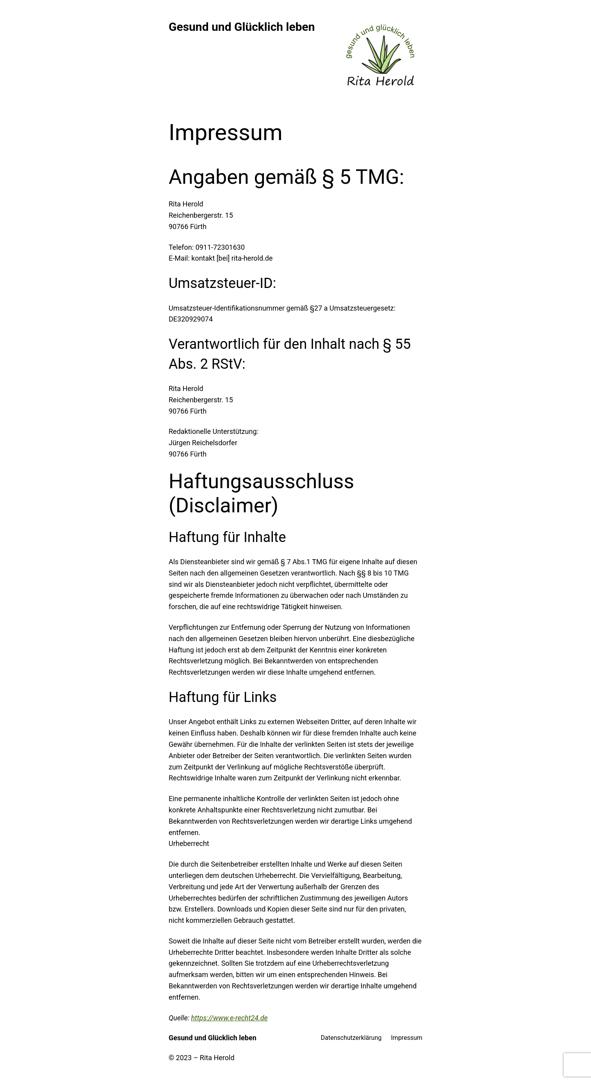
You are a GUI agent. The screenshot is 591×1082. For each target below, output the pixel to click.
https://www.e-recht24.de (229, 1018)
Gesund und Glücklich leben (242, 27)
